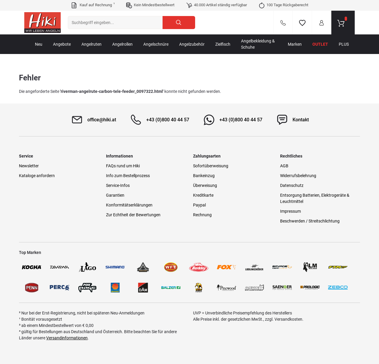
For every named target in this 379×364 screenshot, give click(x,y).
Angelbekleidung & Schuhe (258, 44)
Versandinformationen (67, 338)
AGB (284, 165)
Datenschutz (291, 185)
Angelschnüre (155, 44)
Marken (295, 44)
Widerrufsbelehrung (298, 175)
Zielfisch (222, 44)
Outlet (320, 44)
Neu (38, 44)
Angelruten (91, 44)
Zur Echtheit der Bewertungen (133, 214)
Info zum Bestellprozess (128, 175)
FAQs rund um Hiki (123, 165)
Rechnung (202, 214)
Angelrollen (122, 44)
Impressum (290, 211)
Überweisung (205, 185)
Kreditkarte (203, 195)
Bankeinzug (204, 175)
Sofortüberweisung (210, 165)
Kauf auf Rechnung (92, 5)
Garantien (115, 195)
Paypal (199, 205)
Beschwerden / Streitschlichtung (310, 221)
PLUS (344, 44)
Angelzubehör (192, 44)
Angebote (62, 44)
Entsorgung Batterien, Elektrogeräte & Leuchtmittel (314, 198)
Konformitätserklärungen (129, 205)
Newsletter (29, 165)
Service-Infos (118, 185)
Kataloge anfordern (37, 175)
